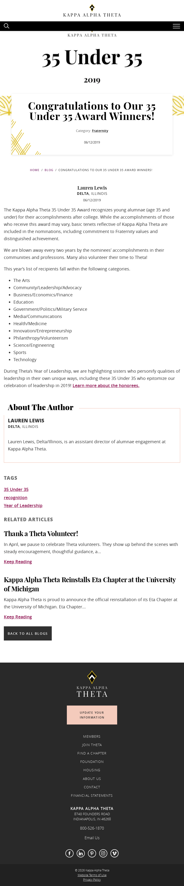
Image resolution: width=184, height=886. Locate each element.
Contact (92, 787)
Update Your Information (92, 715)
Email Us (92, 837)
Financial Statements (92, 795)
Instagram (103, 853)
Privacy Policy (92, 880)
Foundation (92, 762)
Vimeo (114, 853)
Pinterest (92, 853)
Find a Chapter (91, 753)
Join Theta (92, 745)
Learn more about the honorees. (106, 385)
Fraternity (100, 130)
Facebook (69, 853)
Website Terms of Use (92, 875)
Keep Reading (18, 561)
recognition (15, 497)
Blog (49, 170)
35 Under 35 (16, 489)
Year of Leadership (23, 505)
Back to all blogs (28, 633)
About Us (92, 779)
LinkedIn (81, 853)
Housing (91, 770)
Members (92, 736)
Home (35, 170)
